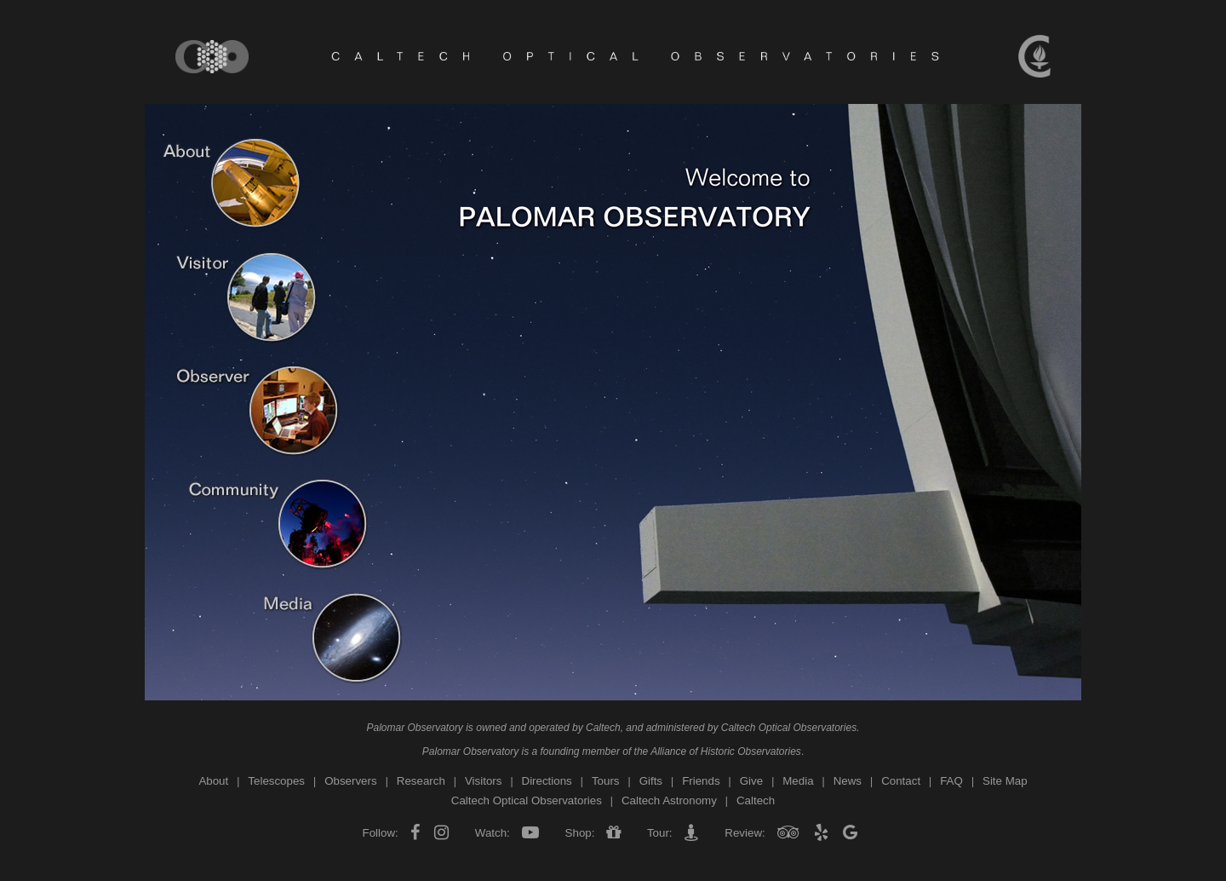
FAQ (951, 780)
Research (421, 780)
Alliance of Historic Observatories (725, 751)
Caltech (603, 728)
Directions (547, 780)
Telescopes (276, 780)
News (848, 780)
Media (797, 780)
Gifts (650, 780)
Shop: (580, 832)
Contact (900, 780)
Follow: (382, 832)
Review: (745, 832)
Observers (350, 780)
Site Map (1005, 780)
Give (751, 780)
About (213, 780)
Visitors (483, 780)
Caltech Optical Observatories (788, 728)
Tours (606, 780)
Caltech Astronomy (669, 800)
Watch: (492, 832)
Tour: (659, 832)
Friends (700, 780)
